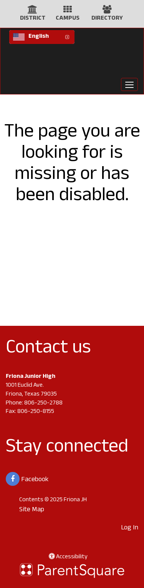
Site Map (31, 510)
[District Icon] (32, 11)
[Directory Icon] (107, 11)
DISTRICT (32, 18)
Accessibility (68, 557)
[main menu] (129, 84)
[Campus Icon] (67, 11)
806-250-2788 (43, 403)
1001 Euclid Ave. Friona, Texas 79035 (31, 390)
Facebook (27, 479)
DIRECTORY (107, 18)
